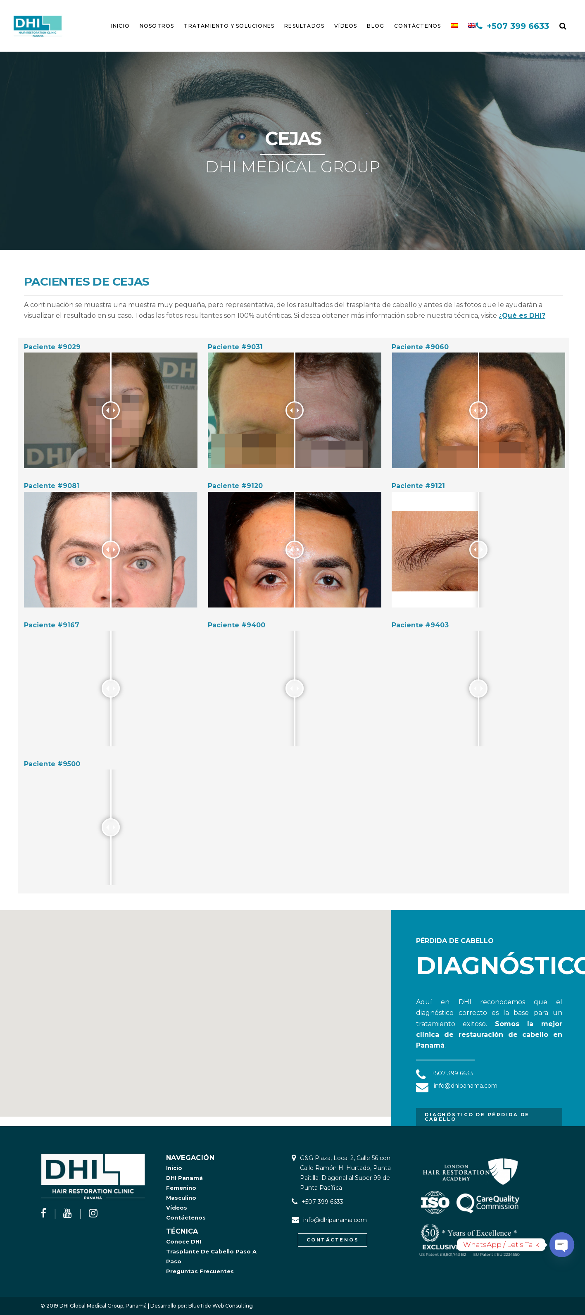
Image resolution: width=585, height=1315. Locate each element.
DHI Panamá (184, 1177)
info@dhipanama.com (335, 1220)
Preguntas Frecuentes (200, 1271)
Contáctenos (186, 1217)
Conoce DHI (183, 1241)
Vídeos (176, 1207)
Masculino (181, 1197)
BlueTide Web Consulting (220, 1306)
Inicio (174, 1168)
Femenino (181, 1187)
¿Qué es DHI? (522, 315)
